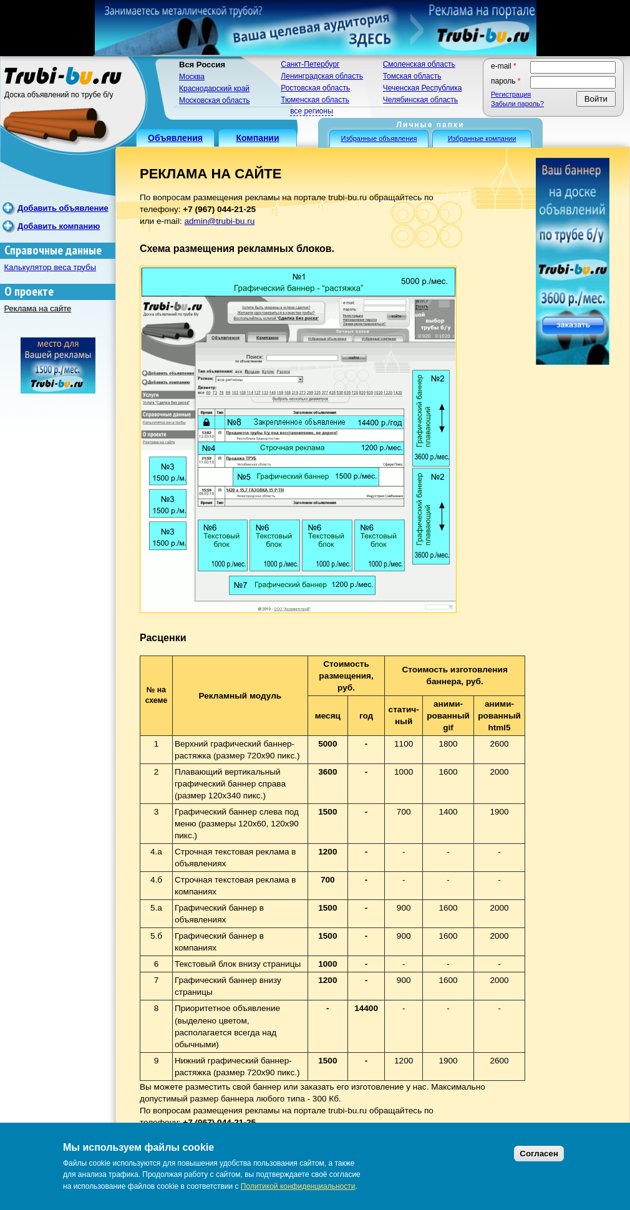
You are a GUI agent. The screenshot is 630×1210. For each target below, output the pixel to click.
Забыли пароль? (517, 103)
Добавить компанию (58, 226)
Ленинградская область (322, 76)
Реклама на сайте (38, 308)
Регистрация (511, 94)
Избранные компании (482, 138)
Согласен (539, 1153)
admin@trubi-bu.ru (219, 221)
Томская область (412, 76)
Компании (257, 138)
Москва (192, 76)
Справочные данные (53, 250)
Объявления (175, 138)
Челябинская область (420, 99)
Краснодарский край (214, 88)
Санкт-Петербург (310, 64)
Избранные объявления (379, 138)
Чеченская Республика (422, 88)
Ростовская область (315, 88)
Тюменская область (315, 99)
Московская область (214, 100)
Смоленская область (419, 64)
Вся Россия (202, 64)
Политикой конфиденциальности (298, 1186)
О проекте (29, 291)
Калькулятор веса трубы (50, 267)
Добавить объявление (63, 208)
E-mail (503, 66)
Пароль (506, 81)
